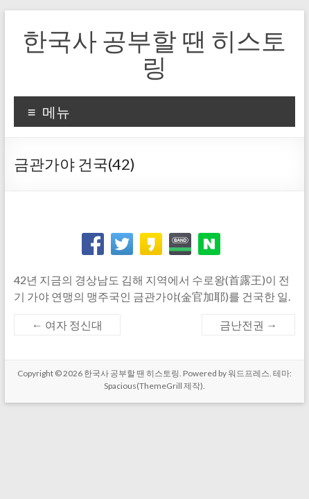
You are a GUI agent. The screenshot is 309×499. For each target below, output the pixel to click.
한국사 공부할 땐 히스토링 (154, 53)
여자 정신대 (67, 324)
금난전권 (248, 324)
